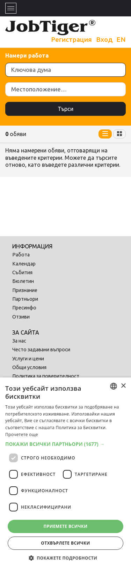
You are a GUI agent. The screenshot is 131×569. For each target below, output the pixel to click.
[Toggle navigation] (10, 8)
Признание (24, 290)
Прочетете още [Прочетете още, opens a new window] (21, 434)
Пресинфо (24, 307)
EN (121, 39)
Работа (21, 254)
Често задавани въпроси (41, 349)
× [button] (123, 386)
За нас (19, 341)
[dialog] (65, 473)
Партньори (25, 299)
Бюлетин (23, 281)
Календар (24, 264)
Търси (65, 109)
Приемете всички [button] (65, 526)
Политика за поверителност (45, 376)
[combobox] (113, 386)
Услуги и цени (28, 358)
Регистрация (71, 39)
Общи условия (29, 367)
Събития (22, 272)
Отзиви (21, 317)
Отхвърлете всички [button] (65, 543)
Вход (104, 39)
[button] (65, 444)
